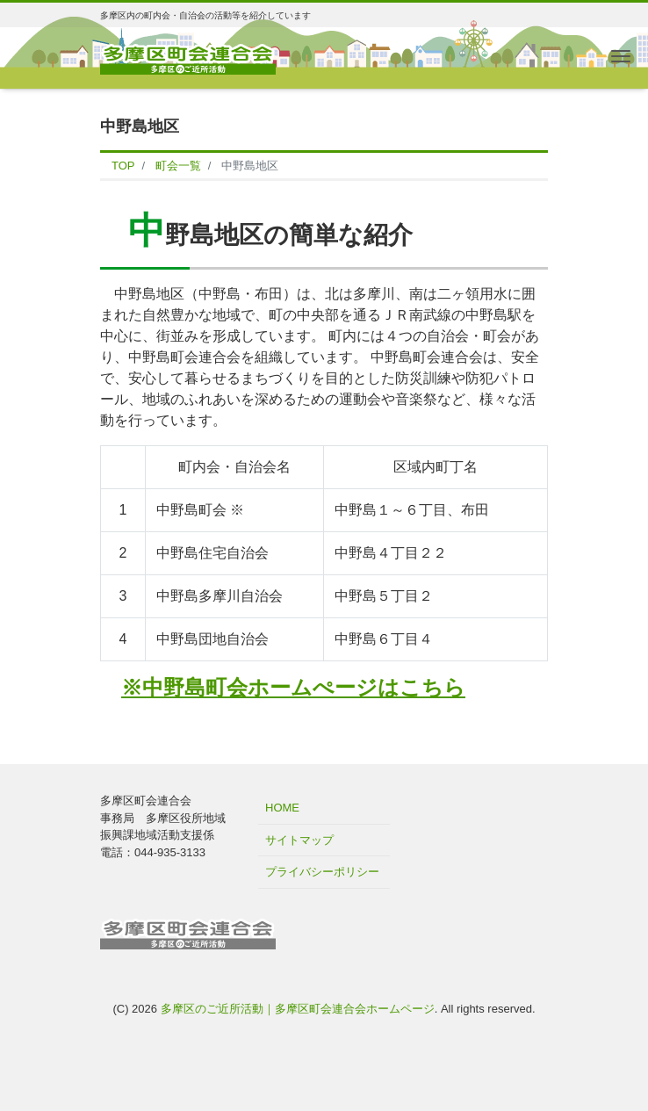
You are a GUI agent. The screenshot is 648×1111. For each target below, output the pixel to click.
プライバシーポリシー (322, 871)
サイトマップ (299, 840)
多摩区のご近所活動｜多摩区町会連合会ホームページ (298, 1008)
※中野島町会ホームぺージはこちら (293, 687)
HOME (282, 807)
